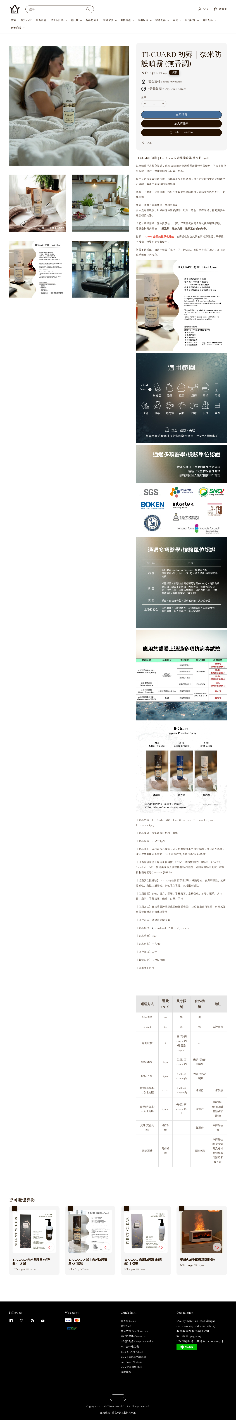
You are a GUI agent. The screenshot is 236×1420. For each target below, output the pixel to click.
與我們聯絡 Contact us (134, 1336)
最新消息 (41, 20)
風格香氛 (125, 20)
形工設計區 (57, 20)
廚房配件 (190, 20)
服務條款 (105, 1412)
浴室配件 (207, 20)
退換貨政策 (129, 1412)
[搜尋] (88, 9)
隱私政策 (117, 1412)
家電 (175, 20)
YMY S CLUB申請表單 (133, 1356)
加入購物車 (181, 123)
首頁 (13, 20)
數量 (143, 97)
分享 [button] (146, 142)
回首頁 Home (128, 1320)
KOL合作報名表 (130, 1346)
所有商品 (16, 27)
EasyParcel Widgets (131, 1361)
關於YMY (26, 20)
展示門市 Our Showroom (135, 1331)
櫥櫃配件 (143, 20)
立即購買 (181, 114)
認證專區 (126, 1372)
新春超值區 (92, 20)
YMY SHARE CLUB (132, 1351)
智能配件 (160, 20)
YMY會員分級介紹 (131, 1367)
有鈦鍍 (75, 20)
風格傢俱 (108, 20)
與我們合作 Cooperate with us (138, 1341)
